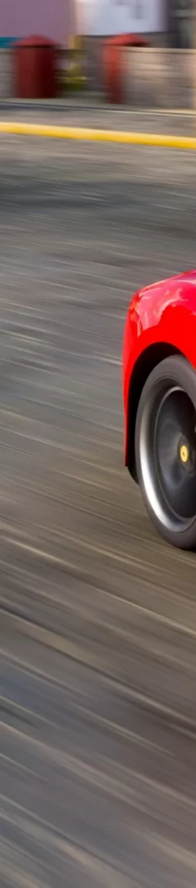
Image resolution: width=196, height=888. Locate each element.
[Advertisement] (98, 70)
